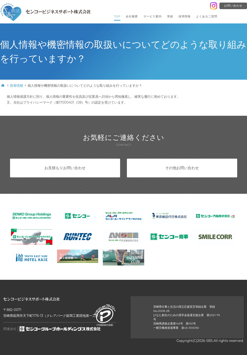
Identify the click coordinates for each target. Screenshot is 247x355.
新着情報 (16, 85)
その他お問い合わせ (182, 168)
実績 (170, 16)
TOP (117, 16)
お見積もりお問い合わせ (65, 168)
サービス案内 (152, 16)
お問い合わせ (233, 5)
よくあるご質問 (206, 16)
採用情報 (185, 16)
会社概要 (132, 16)
